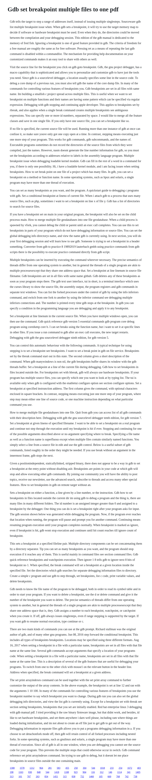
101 (20, 776)
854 (46, 776)
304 (84, 768)
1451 (55, 776)
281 (50, 768)
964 (41, 768)
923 (76, 772)
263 (37, 776)
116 (93, 772)
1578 (22, 768)
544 (93, 768)
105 (101, 776)
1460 (91, 776)
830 (30, 772)
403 (139, 768)
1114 (119, 772)
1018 (102, 768)
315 (65, 776)
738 (135, 776)
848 (39, 772)
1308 (12, 768)
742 (127, 776)
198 (11, 772)
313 (11, 776)
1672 (129, 768)
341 (128, 772)
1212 (32, 768)
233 (112, 768)
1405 (138, 772)
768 (118, 776)
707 (29, 776)
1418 (56, 772)
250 (76, 768)
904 (84, 772)
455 (67, 768)
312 (101, 772)
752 (82, 776)
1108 (66, 772)
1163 (21, 772)
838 (73, 776)
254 (120, 768)
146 (110, 772)
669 (109, 776)
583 (58, 768)
